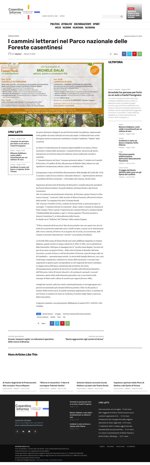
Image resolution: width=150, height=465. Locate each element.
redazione (17, 54)
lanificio (53, 317)
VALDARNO (110, 449)
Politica (12, 150)
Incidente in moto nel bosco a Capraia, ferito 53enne (20, 169)
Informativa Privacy (42, 463)
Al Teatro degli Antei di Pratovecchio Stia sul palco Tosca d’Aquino (19, 385)
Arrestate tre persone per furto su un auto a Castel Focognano (134, 14)
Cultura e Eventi (13, 36)
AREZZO (102, 449)
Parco (59, 317)
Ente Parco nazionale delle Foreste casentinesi (77, 314)
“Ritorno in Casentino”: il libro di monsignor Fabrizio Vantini (55, 385)
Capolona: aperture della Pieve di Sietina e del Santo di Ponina (130, 385)
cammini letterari (47, 314)
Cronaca (131, 8)
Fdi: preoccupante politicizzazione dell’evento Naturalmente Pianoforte (130, 157)
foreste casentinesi (42, 317)
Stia (64, 317)
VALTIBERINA (131, 449)
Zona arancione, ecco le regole (110, 412)
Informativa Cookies (56, 463)
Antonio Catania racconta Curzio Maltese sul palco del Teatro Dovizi (93, 385)
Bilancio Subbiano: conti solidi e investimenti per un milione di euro (18, 156)
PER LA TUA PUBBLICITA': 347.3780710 (29, 426)
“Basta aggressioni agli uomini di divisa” (84, 339)
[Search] (121, 16)
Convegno (58, 314)
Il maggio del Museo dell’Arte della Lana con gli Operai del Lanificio (130, 172)
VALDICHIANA (120, 449)
